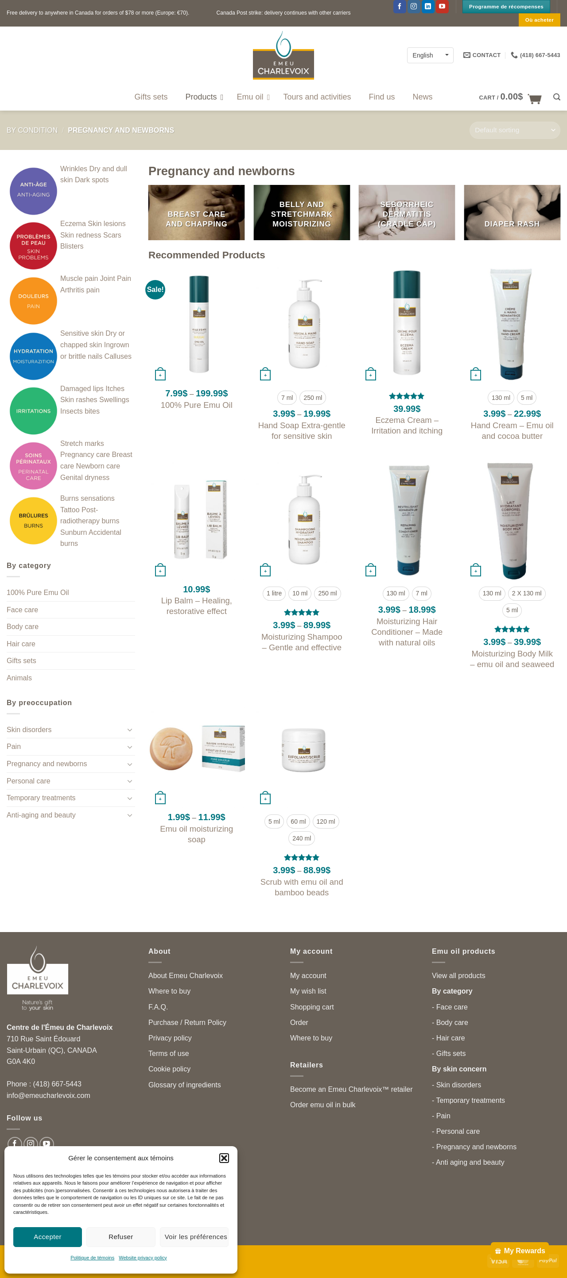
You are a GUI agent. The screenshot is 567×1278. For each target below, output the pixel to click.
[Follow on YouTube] (442, 6)
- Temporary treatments (468, 1100)
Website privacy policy (143, 1257)
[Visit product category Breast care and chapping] (196, 212)
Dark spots (92, 180)
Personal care (28, 781)
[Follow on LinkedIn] (428, 6)
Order (299, 1022)
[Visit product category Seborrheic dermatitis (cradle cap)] (407, 212)
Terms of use (168, 1053)
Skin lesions (106, 223)
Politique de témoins (92, 1257)
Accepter (48, 1236)
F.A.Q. (158, 1007)
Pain (14, 746)
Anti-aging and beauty (41, 815)
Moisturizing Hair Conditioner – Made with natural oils (407, 632)
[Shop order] (515, 130)
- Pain (441, 1116)
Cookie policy (169, 1069)
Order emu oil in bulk (323, 1105)
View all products (458, 975)
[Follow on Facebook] (399, 6)
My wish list (308, 991)
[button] (224, 1158)
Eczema (73, 223)
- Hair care (448, 1038)
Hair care (21, 644)
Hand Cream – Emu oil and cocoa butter (512, 431)
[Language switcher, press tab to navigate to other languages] (430, 55)
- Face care (450, 1007)
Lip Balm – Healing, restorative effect (196, 606)
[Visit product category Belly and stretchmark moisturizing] (301, 212)
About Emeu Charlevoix (185, 975)
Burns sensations (87, 498)
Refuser (121, 1236)
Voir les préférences (196, 1236)
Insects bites (80, 411)
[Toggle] (129, 729)
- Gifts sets (449, 1053)
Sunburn (73, 532)
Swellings (114, 399)
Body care (23, 626)
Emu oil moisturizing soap (196, 834)
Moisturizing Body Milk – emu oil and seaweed (512, 659)
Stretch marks (82, 443)
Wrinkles (73, 169)
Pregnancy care (85, 454)
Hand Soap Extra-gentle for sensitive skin (302, 431)
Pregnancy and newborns (47, 764)
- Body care (450, 1022)
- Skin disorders (456, 1085)
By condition (32, 130)
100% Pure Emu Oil (38, 592)
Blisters (71, 246)
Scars (112, 235)
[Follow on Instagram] (414, 6)
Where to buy (169, 991)
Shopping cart (312, 1007)
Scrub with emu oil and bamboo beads (301, 887)
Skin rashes (78, 399)
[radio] (287, 397)
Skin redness (80, 235)
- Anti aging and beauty (468, 1162)
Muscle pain (79, 278)
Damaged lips (82, 388)
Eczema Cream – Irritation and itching (407, 425)
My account (308, 975)
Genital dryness (84, 477)
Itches (114, 388)
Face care (22, 610)
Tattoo (70, 510)
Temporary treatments (41, 798)
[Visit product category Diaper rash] (512, 212)
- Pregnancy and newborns (474, 1147)
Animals (19, 678)
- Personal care (456, 1131)
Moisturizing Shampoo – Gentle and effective (301, 642)
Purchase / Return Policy (187, 1022)
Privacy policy (170, 1038)
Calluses (118, 356)
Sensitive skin (82, 333)
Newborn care (98, 466)
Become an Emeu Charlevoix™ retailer (351, 1089)
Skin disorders (29, 729)
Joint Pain (115, 278)
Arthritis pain (80, 290)
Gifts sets (21, 660)
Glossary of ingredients (184, 1085)
